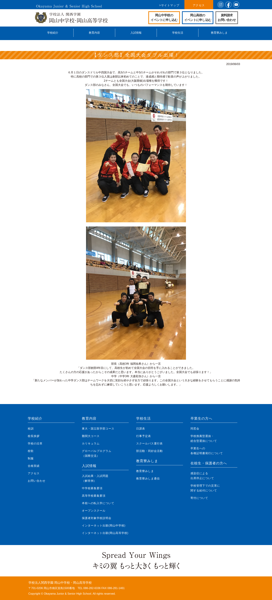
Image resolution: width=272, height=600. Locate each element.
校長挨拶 (34, 436)
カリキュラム (91, 443)
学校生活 (177, 32)
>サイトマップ (169, 5)
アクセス (199, 5)
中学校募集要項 (92, 488)
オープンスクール (93, 510)
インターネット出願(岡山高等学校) (105, 533)
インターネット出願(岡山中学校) (103, 525)
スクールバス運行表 (149, 443)
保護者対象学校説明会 (96, 518)
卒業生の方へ (201, 418)
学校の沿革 (35, 443)
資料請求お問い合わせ (227, 18)
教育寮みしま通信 (148, 478)
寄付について (199, 497)
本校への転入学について (98, 503)
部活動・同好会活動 (149, 450)
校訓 (31, 428)
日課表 (140, 428)
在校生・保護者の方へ (208, 463)
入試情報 (136, 32)
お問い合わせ (36, 480)
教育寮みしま (219, 32)
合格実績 (34, 465)
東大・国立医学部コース (98, 428)
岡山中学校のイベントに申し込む (164, 18)
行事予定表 (143, 436)
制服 (31, 458)
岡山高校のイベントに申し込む (197, 18)
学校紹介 (52, 32)
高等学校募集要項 (93, 495)
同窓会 (194, 428)
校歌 (31, 450)
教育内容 (94, 32)
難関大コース (91, 436)
